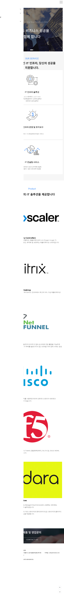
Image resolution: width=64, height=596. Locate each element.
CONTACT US (32, 540)
